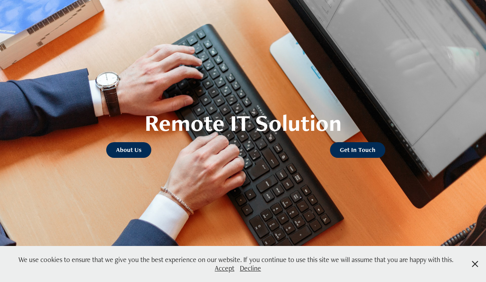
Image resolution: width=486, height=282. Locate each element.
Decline (250, 268)
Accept (224, 268)
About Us (128, 150)
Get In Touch (357, 150)
